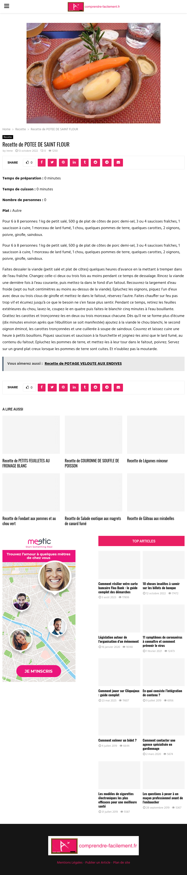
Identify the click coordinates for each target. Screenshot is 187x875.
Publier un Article (98, 863)
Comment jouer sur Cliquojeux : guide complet (118, 692)
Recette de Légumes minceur (147, 461)
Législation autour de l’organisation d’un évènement (118, 639)
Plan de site (121, 863)
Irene (10, 151)
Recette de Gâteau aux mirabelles (150, 518)
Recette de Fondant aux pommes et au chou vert (29, 520)
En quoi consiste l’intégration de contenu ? (162, 692)
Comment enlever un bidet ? (117, 740)
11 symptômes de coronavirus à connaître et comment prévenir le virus (162, 641)
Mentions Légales (70, 863)
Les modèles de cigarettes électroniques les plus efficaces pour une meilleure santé (117, 799)
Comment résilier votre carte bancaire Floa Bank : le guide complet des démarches (118, 587)
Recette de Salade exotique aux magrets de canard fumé (93, 520)
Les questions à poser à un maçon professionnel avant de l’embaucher (163, 797)
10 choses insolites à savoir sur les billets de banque (161, 585)
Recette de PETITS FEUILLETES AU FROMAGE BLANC (26, 463)
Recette (8, 137)
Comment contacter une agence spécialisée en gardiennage (159, 744)
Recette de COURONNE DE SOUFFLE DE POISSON (92, 463)
